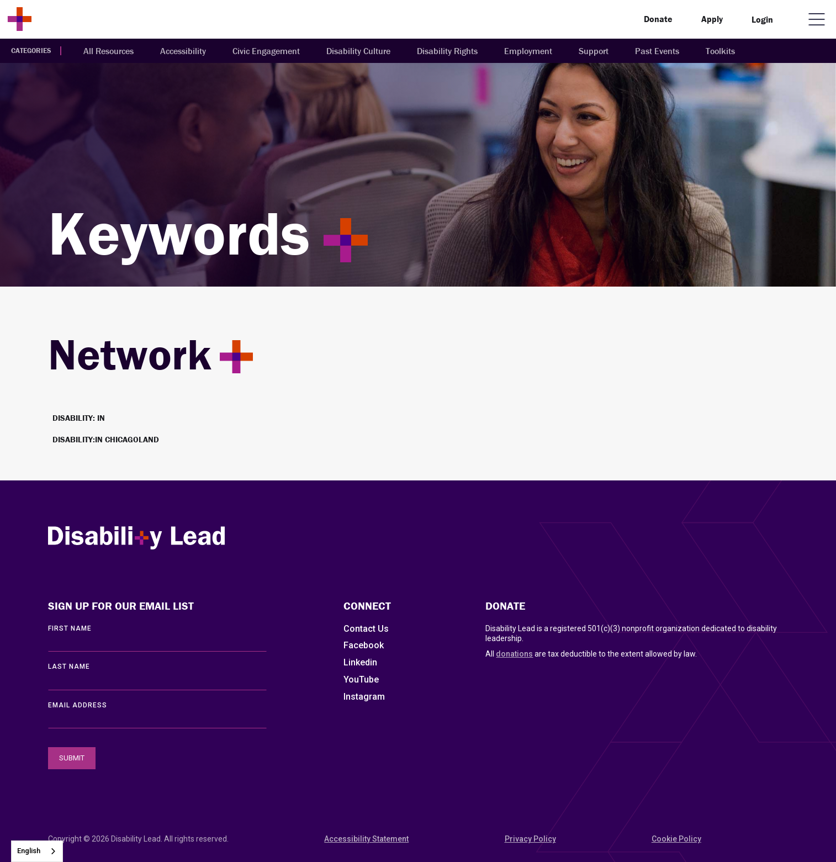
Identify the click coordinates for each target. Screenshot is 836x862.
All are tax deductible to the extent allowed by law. (591, 654)
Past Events (657, 50)
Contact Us (366, 628)
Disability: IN (78, 418)
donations (514, 653)
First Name (70, 628)
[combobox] (37, 851)
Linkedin (360, 662)
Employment (528, 50)
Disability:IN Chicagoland (105, 439)
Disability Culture (358, 50)
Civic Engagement (266, 50)
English (28, 851)
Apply (712, 19)
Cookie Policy (676, 838)
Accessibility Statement (366, 838)
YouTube (361, 679)
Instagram (364, 696)
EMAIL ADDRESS (77, 705)
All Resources (108, 50)
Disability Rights (447, 50)
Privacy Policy (530, 838)
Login (762, 19)
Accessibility (183, 50)
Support (594, 50)
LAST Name (69, 666)
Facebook (363, 645)
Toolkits (720, 50)
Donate (658, 19)
